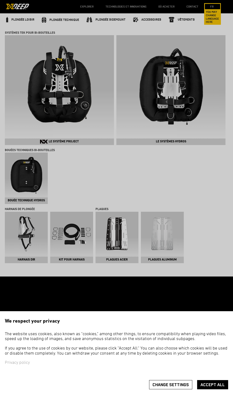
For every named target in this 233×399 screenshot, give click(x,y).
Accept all (213, 385)
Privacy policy (17, 362)
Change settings (171, 385)
